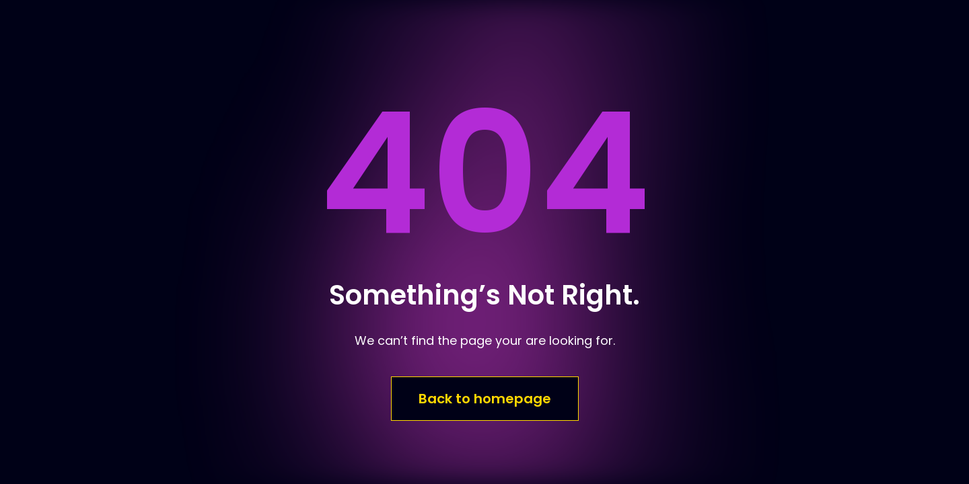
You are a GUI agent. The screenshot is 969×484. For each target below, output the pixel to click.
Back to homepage (485, 398)
